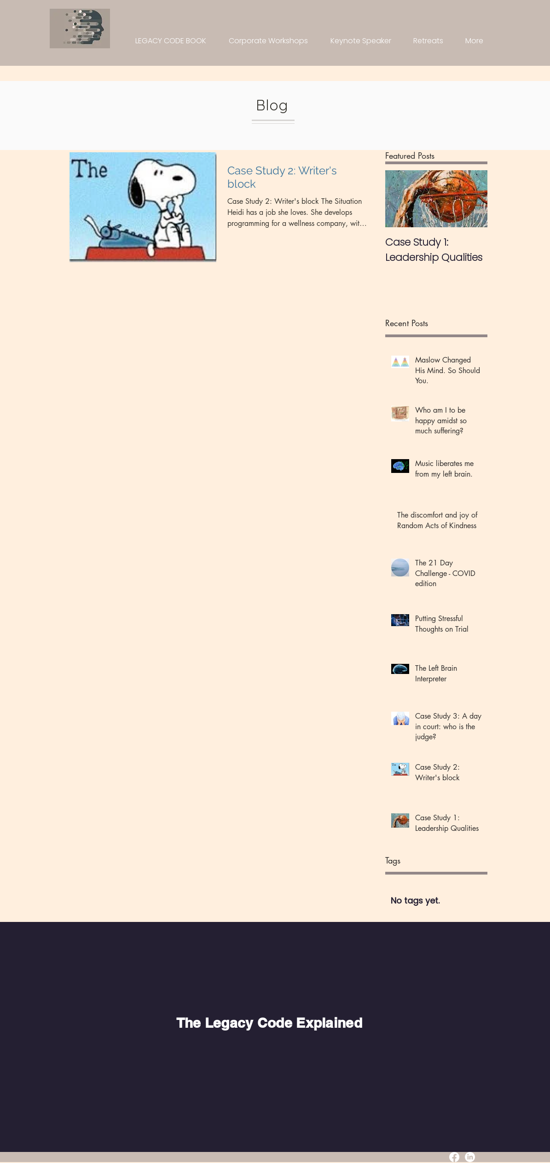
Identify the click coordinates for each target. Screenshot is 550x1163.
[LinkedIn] (470, 1157)
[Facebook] (454, 1157)
